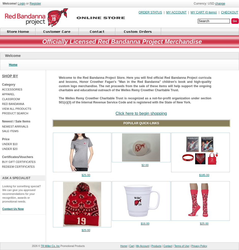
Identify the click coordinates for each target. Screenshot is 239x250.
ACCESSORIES (12, 89)
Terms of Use (181, 246)
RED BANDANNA (13, 103)
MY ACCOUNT (176, 12)
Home (13, 65)
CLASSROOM (11, 99)
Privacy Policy (199, 246)
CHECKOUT (229, 12)
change (220, 3)
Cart (131, 246)
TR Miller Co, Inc (50, 246)
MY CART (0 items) (204, 12)
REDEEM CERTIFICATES (18, 166)
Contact (167, 246)
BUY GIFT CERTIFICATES (19, 161)
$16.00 (145, 223)
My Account (142, 246)
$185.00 (204, 175)
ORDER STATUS (150, 12)
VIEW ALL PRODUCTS (16, 108)
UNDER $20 (10, 148)
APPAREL (8, 94)
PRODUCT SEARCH (15, 113)
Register (35, 3)
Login (21, 3)
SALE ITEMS (10, 131)
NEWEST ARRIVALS (15, 126)
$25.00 (86, 175)
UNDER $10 (10, 144)
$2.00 (145, 165)
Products (156, 246)
